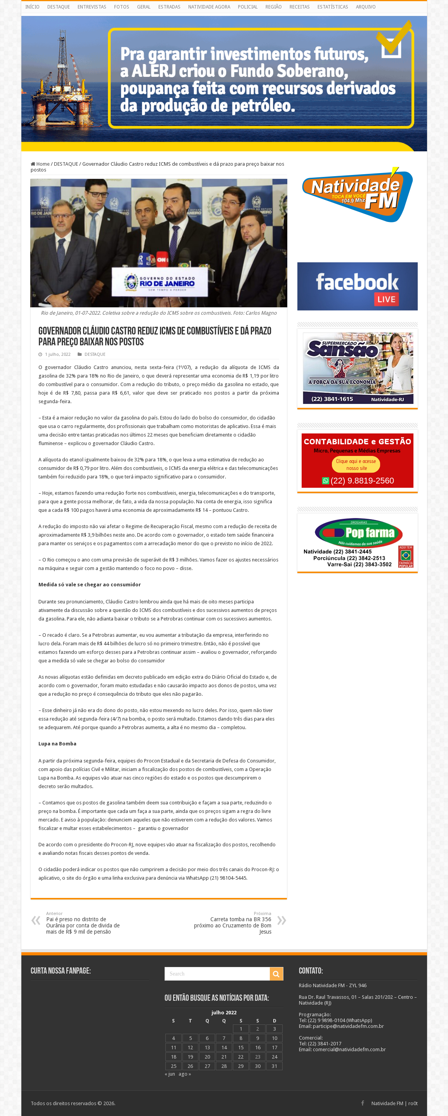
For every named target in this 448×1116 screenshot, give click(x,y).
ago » (185, 1074)
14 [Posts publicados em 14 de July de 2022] (224, 1047)
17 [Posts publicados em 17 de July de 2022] (274, 1047)
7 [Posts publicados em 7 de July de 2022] (223, 1038)
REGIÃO (274, 7)
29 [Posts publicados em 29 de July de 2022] (240, 1066)
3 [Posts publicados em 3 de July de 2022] (274, 1029)
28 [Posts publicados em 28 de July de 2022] (224, 1066)
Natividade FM (387, 1103)
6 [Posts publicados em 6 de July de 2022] (207, 1038)
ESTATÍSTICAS (333, 7)
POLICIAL (248, 7)
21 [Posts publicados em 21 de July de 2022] (224, 1057)
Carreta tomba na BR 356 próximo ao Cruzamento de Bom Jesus (231, 923)
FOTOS (121, 7)
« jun (170, 1074)
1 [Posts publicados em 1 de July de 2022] (241, 1029)
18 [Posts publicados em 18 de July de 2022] (173, 1057)
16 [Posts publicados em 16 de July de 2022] (257, 1047)
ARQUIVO (366, 7)
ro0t (413, 1103)
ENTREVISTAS (92, 7)
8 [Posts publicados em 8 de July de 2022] (241, 1038)
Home (40, 164)
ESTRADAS (169, 7)
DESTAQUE (58, 7)
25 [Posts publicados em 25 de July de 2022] (173, 1066)
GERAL (144, 7)
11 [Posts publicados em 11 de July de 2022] (173, 1047)
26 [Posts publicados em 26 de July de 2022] (190, 1066)
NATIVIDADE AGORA (209, 7)
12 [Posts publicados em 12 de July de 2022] (190, 1047)
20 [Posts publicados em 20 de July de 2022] (207, 1057)
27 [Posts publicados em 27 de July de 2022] (207, 1066)
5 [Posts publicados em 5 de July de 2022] (190, 1038)
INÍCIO (32, 7)
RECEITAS (300, 7)
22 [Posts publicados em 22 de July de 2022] (240, 1057)
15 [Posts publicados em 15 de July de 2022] (240, 1047)
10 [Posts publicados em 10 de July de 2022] (274, 1038)
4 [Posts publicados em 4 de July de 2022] (173, 1038)
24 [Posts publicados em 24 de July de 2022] (274, 1057)
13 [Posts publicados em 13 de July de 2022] (207, 1047)
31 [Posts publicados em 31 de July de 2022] (274, 1066)
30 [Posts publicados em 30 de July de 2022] (257, 1066)
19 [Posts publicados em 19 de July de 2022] (190, 1057)
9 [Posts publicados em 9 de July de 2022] (257, 1038)
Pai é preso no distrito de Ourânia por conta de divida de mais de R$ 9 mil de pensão (86, 923)
